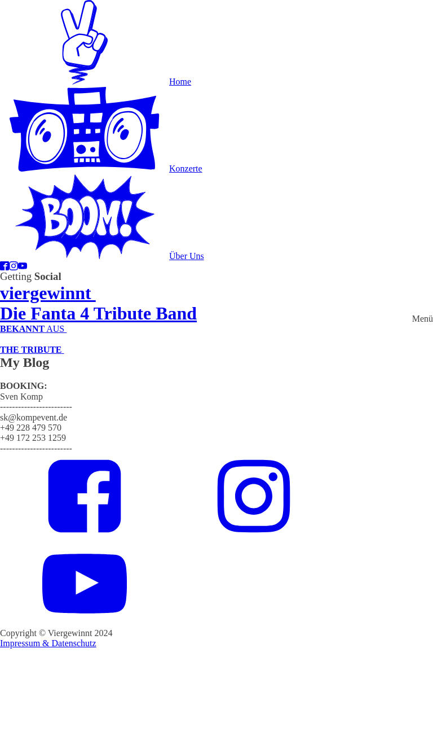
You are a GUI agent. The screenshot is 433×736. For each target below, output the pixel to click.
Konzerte (185, 168)
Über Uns (186, 256)
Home (180, 81)
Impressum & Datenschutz (48, 643)
